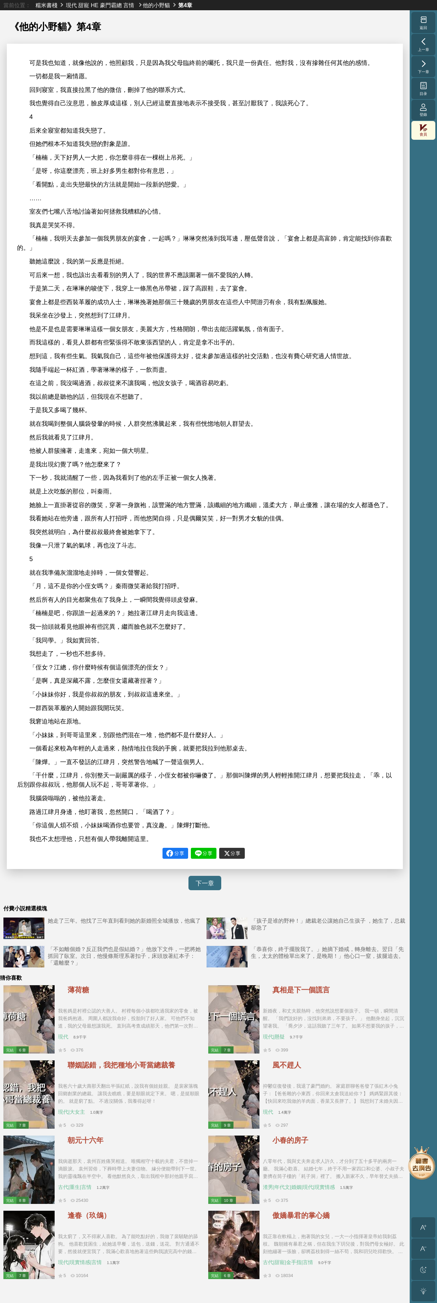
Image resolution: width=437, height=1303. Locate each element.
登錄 (423, 110)
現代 (71, 5)
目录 (423, 88)
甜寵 (83, 5)
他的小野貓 (156, 5)
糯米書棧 (46, 5)
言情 (128, 5)
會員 (423, 130)
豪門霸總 (111, 5)
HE (94, 5)
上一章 (423, 44)
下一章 (205, 883)
